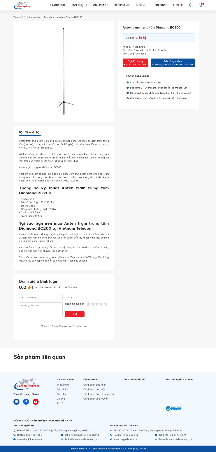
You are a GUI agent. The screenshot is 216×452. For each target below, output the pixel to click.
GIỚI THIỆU (79, 5)
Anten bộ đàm (34, 17)
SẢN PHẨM (121, 5)
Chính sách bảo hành (94, 384)
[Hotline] (36, 435)
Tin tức (60, 403)
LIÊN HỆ (178, 5)
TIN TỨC (160, 5)
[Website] (16, 402)
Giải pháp (62, 394)
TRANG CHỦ (57, 5)
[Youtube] (36, 402)
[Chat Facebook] (26, 402)
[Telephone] (83, 435)
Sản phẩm (62, 389)
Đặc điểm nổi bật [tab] (30, 132)
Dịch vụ (61, 398)
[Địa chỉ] (59, 430)
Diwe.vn (142, 448)
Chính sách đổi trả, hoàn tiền (99, 394)
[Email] (83, 439)
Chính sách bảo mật (94, 389)
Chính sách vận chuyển (95, 398)
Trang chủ (18, 17)
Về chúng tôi (63, 384)
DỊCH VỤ (142, 5)
